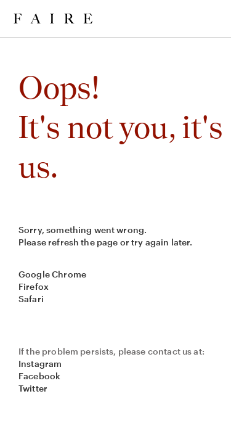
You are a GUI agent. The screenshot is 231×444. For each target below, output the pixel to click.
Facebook (39, 376)
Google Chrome (52, 274)
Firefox (33, 286)
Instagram (40, 363)
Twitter (32, 388)
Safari (31, 299)
